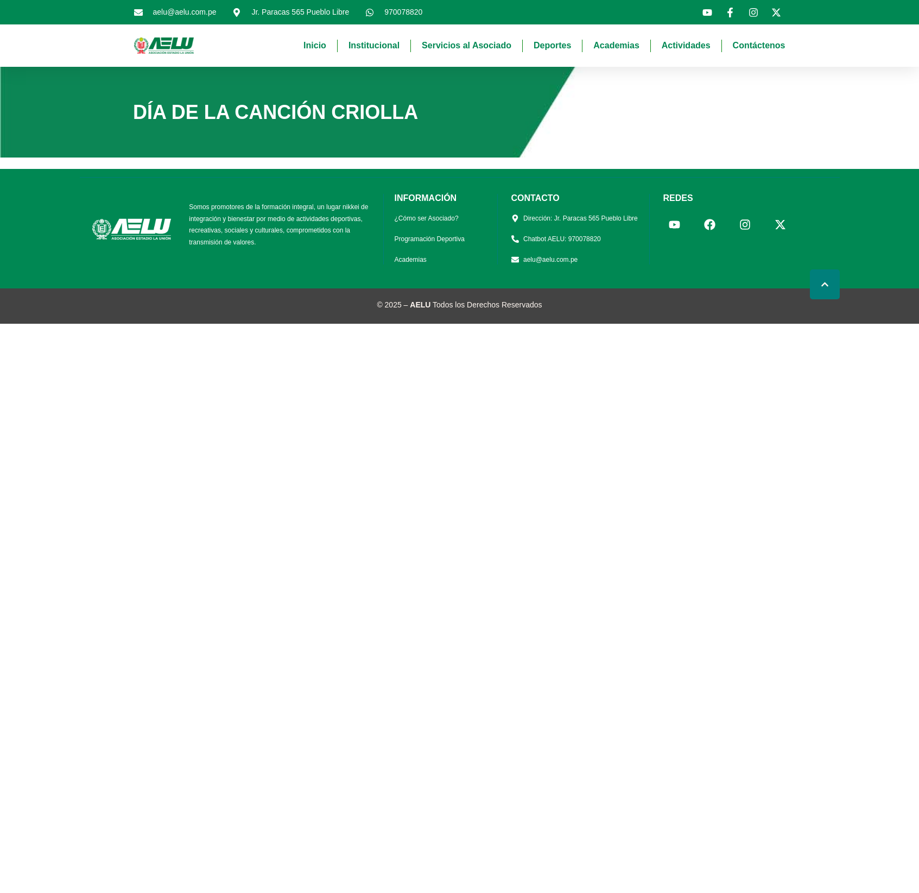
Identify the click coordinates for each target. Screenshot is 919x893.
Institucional (374, 45)
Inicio (314, 45)
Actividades (686, 45)
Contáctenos (759, 45)
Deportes (552, 45)
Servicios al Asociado (466, 45)
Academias (616, 45)
